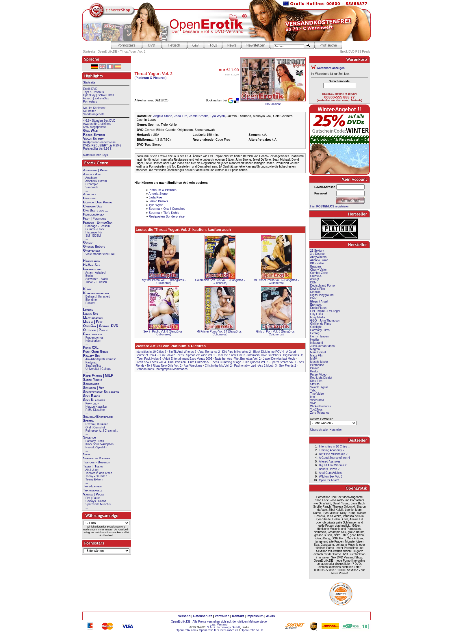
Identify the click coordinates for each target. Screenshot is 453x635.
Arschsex (91, 177)
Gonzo (87, 242)
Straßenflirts (93, 365)
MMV (313, 358)
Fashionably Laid (245, 365)
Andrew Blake (319, 260)
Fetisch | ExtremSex (96, 98)
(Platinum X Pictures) (151, 77)
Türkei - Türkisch (96, 282)
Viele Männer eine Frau (101, 254)
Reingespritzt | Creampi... (102, 430)
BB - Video (317, 263)
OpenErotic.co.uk (252, 630)
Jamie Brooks (199, 116)
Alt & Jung (92, 469)
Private (314, 368)
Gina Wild (90, 131)
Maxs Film (317, 355)
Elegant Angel (319, 301)
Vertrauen (222, 616)
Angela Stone (162, 116)
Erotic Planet (318, 307)
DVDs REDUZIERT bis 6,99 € (102, 145)
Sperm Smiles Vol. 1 (283, 362)
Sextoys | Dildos (96, 501)
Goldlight (316, 326)
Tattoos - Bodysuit (97, 462)
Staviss (315, 384)
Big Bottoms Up (293, 355)
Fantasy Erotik (95, 441)
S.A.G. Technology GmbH (223, 627)
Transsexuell (93, 490)
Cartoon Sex (92, 206)
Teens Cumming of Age (226, 362)
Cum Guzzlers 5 (198, 362)
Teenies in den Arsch (99, 473)
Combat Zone (319, 272)
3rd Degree (317, 253)
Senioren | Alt (93, 388)
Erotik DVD (90, 88)
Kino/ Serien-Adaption (100, 444)
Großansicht (273, 104)
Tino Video (317, 393)
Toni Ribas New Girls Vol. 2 (164, 365)
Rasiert (90, 302)
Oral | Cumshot (95, 427)
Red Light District (321, 377)
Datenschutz (202, 616)
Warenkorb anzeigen (331, 68)
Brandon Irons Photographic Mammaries (162, 369)
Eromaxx (316, 304)
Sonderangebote (94, 114)
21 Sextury (317, 250)
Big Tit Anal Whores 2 (182, 351)
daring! (314, 279)
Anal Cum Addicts (330, 472)
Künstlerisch (93, 340)
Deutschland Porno (322, 285)
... (87, 190)
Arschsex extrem (96, 181)
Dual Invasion (177, 362)
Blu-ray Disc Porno (97, 202)
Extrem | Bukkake (97, 424)
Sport (87, 454)
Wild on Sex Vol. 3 (330, 476)
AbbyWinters (318, 257)
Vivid (313, 403)
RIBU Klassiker (95, 409)
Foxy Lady (92, 403)
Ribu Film (316, 381)
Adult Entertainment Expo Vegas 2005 (188, 358)
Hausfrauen (91, 261)
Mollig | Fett (93, 322)
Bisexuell (90, 198)
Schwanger (91, 384)
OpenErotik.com (186, 630)
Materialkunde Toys (95, 155)
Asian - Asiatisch (95, 272)
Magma (315, 349)
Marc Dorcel (318, 352)
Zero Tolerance (320, 412)
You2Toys (316, 409)
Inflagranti (316, 342)
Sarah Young (92, 380)
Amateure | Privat (96, 170)
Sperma (88, 421)
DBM (313, 282)
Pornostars (90, 101)
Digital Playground (322, 295)
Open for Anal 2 (329, 480)
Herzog (315, 333)
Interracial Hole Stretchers (264, 355)
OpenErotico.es (228, 630)
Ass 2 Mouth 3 (267, 365)
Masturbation (93, 318)
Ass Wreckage (193, 365)
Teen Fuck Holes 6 (149, 358)
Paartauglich (92, 334)
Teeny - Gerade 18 (97, 476)
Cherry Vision (319, 269)
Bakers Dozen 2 (329, 469)
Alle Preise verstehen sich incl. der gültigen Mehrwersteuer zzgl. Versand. (230, 623)
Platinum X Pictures (163, 190)
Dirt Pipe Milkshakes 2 (236, 351)
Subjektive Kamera (96, 458)
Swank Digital (319, 387)
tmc (312, 396)
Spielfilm (89, 437)
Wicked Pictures (320, 406)
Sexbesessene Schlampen (101, 392)
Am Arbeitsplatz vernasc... (102, 359)
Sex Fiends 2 (287, 365)
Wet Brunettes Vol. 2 (247, 358)
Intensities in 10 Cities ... (334, 446)
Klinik (87, 289)
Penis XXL (91, 348)
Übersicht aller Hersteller (326, 429)
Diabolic (315, 292)
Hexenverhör (94, 232)
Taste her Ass (223, 358)
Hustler (315, 339)
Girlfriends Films (320, 323)
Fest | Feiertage (95, 218)
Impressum (254, 616)
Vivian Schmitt (93, 139)
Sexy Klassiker (94, 400)
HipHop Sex (91, 265)
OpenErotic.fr (207, 630)
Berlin (89, 275)
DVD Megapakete (94, 127)
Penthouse (317, 365)
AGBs (270, 616)
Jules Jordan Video (322, 346)
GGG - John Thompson (325, 320)
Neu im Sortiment (94, 107)
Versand (184, 616)
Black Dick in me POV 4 (268, 351)
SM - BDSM (93, 235)
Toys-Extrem (92, 486)
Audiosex (89, 194)
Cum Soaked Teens (171, 355)
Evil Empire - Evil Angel (325, 311)
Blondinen (92, 299)
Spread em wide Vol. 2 (200, 355)
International (92, 269)
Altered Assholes (330, 461)
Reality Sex (91, 356)
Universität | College (98, 368)
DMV (313, 298)
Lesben (88, 310)
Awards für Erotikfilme (97, 123)
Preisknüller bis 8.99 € (97, 148)
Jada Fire (180, 116)
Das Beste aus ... (95, 210)
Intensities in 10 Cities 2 (151, 351)
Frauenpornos (94, 337)
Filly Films (316, 314)
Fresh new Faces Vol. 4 (151, 362)
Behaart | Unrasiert (98, 296)
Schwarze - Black (97, 279)
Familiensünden (94, 214)
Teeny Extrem (94, 479)
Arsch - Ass (92, 174)
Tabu (313, 390)
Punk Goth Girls (95, 352)
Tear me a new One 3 (231, 355)
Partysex (91, 362)
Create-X (316, 276)
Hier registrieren (330, 206)
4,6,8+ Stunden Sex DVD (99, 120)
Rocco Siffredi (94, 135)
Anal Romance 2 (209, 351)
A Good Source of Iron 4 (334, 457)
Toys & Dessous (93, 92)
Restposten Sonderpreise (99, 142)
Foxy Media (317, 317)
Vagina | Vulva (93, 494)
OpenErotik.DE (180, 621)
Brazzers (316, 266)
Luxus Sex (90, 314)
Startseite (89, 82)
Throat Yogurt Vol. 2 (133, 51)
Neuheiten (89, 111)
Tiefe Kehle (171, 212)
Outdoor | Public (95, 330)
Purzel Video (318, 374)
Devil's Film (317, 288)
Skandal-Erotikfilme (98, 417)
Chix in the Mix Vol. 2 (218, 365)
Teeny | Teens (93, 466)
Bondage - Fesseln (98, 226)
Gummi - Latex (95, 229)
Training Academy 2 (331, 450)
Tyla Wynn (217, 116)
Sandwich (92, 187)
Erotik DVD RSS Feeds (355, 51)
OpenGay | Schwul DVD (98, 95)
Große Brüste (94, 246)
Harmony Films (320, 330)
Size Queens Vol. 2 (256, 362)
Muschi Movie (319, 361)
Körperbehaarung (96, 293)
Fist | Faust (93, 498)
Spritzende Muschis (98, 504)
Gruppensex (91, 250)
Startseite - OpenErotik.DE (100, 51)
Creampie (92, 184)
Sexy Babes (91, 396)
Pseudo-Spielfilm (96, 447)
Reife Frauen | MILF (98, 376)
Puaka (314, 371)
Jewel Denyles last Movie (279, 358)
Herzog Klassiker (96, 406)
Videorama (317, 400)
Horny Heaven (319, 336)
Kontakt (238, 616)
